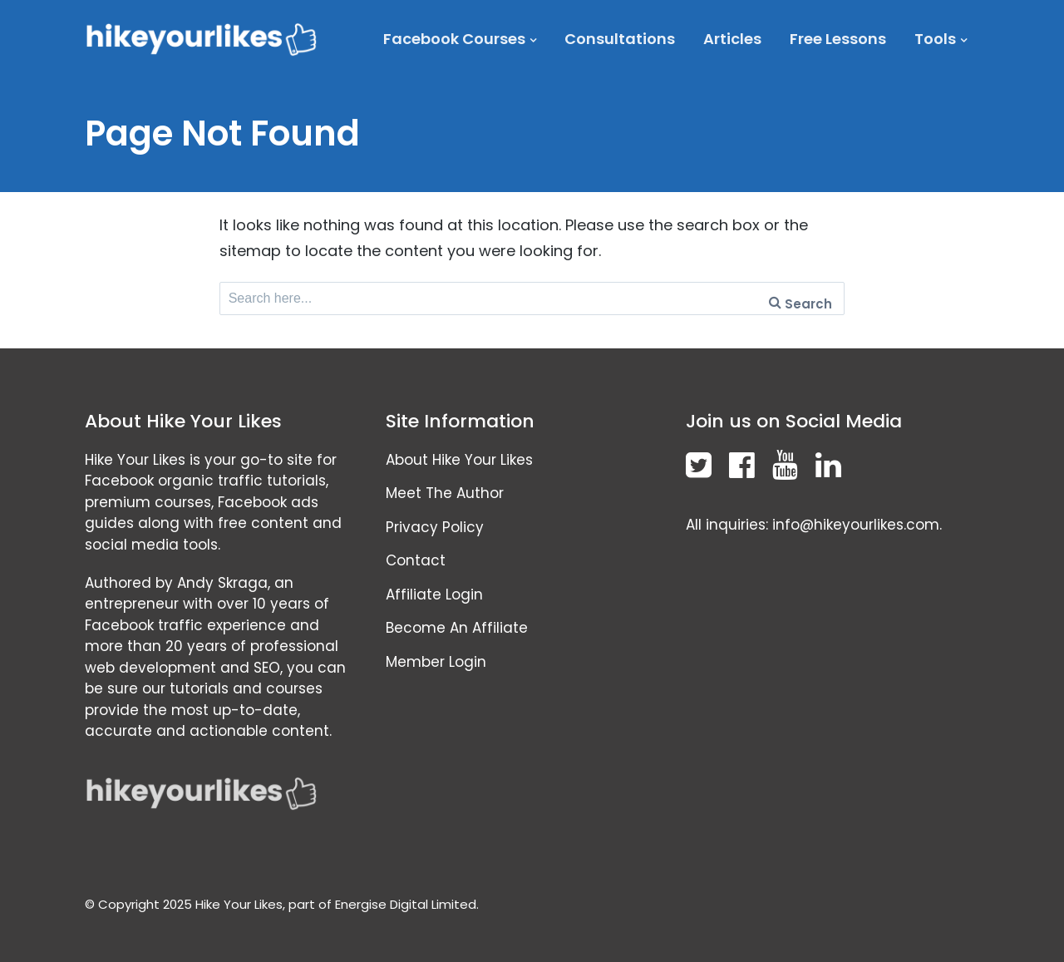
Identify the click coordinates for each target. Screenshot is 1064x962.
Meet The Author (445, 493)
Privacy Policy (435, 527)
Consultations (619, 38)
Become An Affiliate (457, 628)
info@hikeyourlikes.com (855, 525)
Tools (935, 38)
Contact (416, 560)
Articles (732, 38)
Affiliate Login (434, 594)
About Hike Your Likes (459, 460)
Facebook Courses (454, 38)
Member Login (436, 662)
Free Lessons (838, 38)
